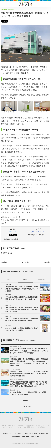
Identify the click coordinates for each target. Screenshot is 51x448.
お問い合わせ (16, 436)
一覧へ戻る (25, 262)
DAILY (9, 279)
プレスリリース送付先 (31, 433)
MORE (25, 400)
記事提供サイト (43, 433)
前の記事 (4, 262)
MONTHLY (41, 279)
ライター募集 (25, 436)
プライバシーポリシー (16, 433)
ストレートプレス (25, 406)
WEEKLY (25, 279)
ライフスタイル (6, 253)
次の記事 (47, 262)
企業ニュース (35, 436)
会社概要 (5, 433)
